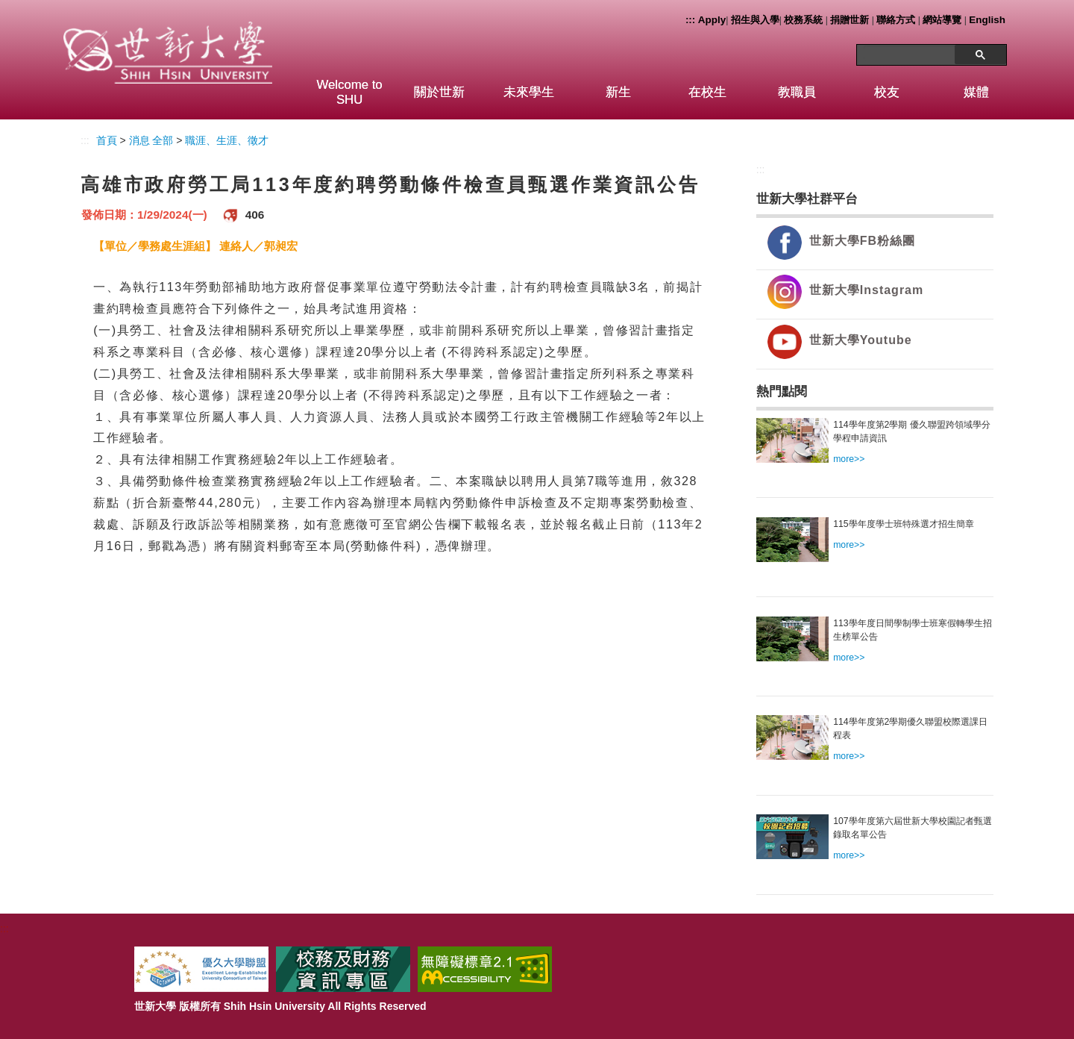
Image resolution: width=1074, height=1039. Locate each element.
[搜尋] (911, 53)
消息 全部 (151, 140)
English (987, 19)
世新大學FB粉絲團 (862, 240)
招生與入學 (755, 19)
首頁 (106, 140)
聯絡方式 (895, 19)
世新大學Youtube (860, 340)
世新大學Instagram (866, 290)
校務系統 (803, 19)
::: (690, 19)
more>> (848, 459)
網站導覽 (942, 19)
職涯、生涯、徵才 (226, 140)
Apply (712, 19)
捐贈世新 (849, 19)
